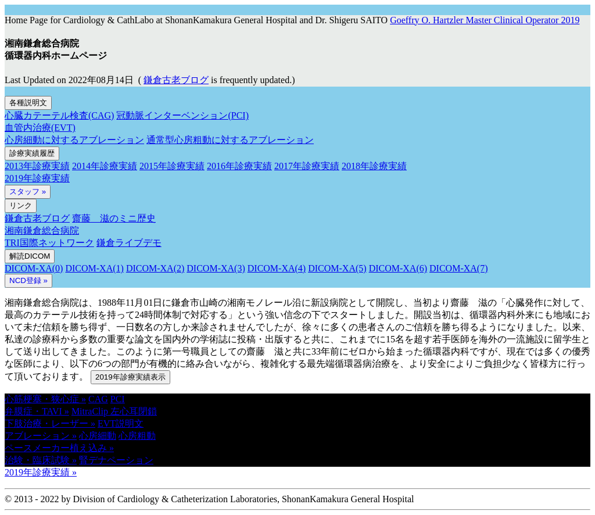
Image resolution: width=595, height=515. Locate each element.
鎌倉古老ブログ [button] (176, 80)
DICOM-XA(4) (277, 268)
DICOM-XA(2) (155, 268)
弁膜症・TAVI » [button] (37, 411)
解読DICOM (29, 256)
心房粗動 (137, 436)
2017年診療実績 (306, 166)
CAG (98, 399)
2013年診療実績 (37, 166)
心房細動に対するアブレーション (74, 140)
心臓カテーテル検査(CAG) (59, 115)
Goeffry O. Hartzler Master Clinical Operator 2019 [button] (484, 20)
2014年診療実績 (104, 166)
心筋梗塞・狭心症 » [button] (45, 399)
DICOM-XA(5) (337, 268)
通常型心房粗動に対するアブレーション (230, 140)
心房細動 (97, 436)
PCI (117, 399)
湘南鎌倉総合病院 (42, 230)
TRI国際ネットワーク (49, 243)
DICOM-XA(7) (458, 268)
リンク (20, 205)
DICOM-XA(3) (216, 268)
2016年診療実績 (239, 166)
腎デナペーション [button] (116, 460)
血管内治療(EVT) (40, 128)
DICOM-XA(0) (34, 268)
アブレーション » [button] (41, 436)
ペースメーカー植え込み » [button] (59, 448)
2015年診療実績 (172, 166)
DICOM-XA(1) (94, 268)
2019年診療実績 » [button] (41, 472)
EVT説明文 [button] (121, 423)
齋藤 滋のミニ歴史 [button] (114, 218)
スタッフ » (27, 191)
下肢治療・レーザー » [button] (50, 423)
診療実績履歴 (32, 153)
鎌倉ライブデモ (129, 243)
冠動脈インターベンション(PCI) (182, 115)
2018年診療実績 (374, 166)
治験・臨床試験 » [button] (41, 460)
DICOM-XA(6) (398, 268)
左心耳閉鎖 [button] (133, 411)
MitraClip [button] (90, 411)
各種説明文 (28, 102)
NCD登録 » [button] (28, 280)
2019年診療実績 (37, 178)
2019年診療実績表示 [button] (130, 377)
